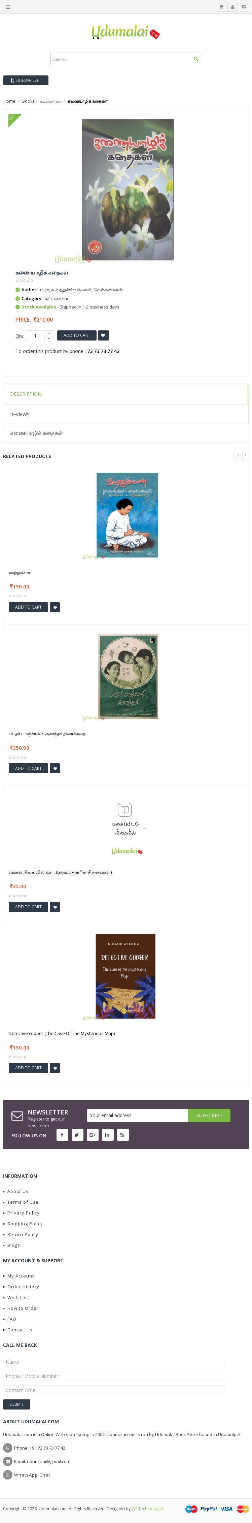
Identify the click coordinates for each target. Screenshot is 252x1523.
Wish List (15, 1297)
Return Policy (20, 1234)
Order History (21, 1287)
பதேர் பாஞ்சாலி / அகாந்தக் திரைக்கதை (47, 734)
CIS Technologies (148, 1509)
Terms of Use (21, 1202)
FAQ (9, 1319)
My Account (18, 1276)
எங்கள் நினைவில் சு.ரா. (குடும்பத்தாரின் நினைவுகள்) (60, 872)
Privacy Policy (21, 1213)
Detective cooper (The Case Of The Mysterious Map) (62, 1033)
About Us (16, 1191)
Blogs (11, 1245)
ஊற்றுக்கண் (20, 572)
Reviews (20, 414)
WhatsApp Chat (32, 1475)
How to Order (21, 1308)
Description (25, 394)
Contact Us (18, 1330)
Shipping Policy (23, 1224)
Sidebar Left (25, 80)
